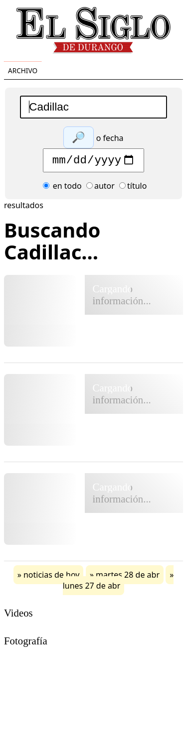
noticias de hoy (51, 577)
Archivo (22, 70)
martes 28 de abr (128, 577)
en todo (62, 188)
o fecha (110, 137)
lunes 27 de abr (92, 588)
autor (100, 188)
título (133, 188)
